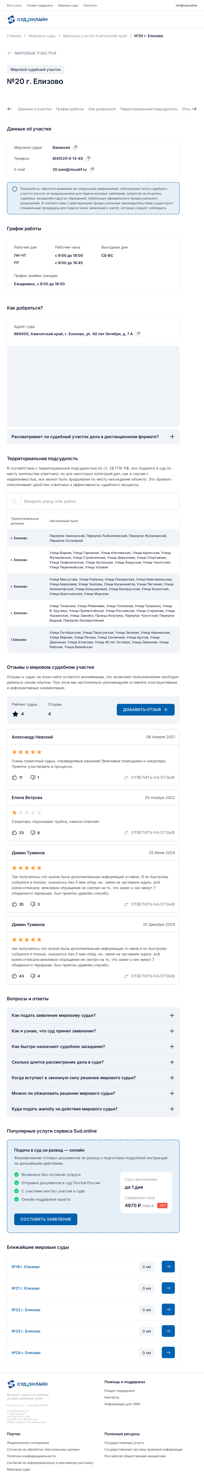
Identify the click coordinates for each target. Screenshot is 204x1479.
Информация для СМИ (122, 1404)
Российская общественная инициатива (135, 1456)
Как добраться (102, 109)
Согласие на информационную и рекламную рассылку (50, 1463)
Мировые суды (68, 5)
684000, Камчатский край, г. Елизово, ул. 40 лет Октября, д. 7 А (73, 334)
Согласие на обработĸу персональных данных (43, 1449)
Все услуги (14, 5)
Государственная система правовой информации (143, 1449)
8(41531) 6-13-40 (68, 158)
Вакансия (61, 147)
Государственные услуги (124, 1443)
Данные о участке (34, 109)
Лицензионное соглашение (28, 1443)
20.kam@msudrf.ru (70, 169)
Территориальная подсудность (148, 109)
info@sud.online (186, 5)
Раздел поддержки (40, 5)
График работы (70, 109)
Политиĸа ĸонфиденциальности (31, 1456)
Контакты (90, 5)
